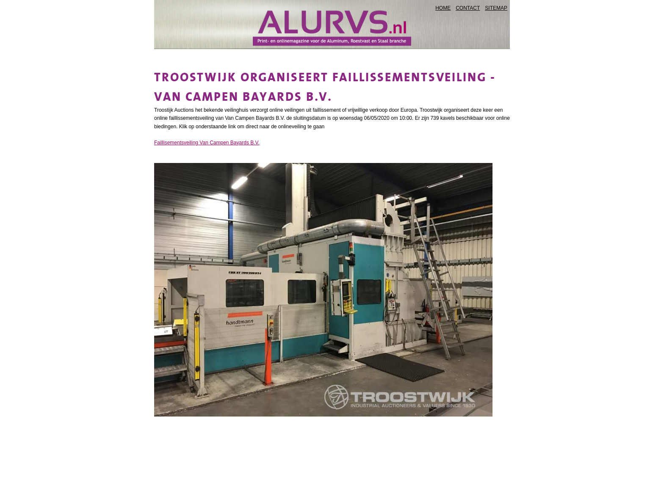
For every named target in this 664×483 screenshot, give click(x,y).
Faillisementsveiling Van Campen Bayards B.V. (207, 143)
